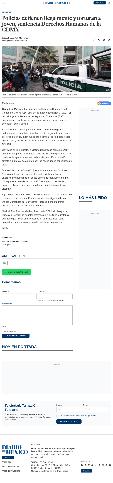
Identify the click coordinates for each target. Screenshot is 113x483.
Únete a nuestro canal (16, 272)
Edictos (8, 457)
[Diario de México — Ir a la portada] (56, 2)
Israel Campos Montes (15, 38)
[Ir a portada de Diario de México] (15, 449)
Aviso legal (7, 462)
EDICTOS (99, 3)
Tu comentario (7, 304)
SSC (4, 263)
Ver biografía (6, 245)
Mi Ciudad (6, 12)
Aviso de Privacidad (11, 471)
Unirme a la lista (69, 421)
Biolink (86, 471)
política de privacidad (88, 416)
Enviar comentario (16, 336)
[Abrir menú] (4, 2)
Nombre (5, 292)
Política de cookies (10, 466)
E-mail (41, 292)
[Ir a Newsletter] (108, 2)
